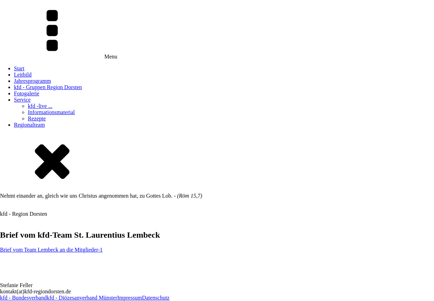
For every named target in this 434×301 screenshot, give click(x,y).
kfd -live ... (40, 106)
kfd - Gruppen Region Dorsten (48, 87)
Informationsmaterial (51, 112)
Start (19, 68)
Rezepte (37, 118)
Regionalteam (29, 125)
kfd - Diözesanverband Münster (82, 298)
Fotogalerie (26, 93)
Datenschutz (155, 298)
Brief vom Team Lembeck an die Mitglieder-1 (51, 250)
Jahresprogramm (32, 81)
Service (22, 100)
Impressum (129, 298)
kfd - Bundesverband (23, 298)
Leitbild (23, 75)
